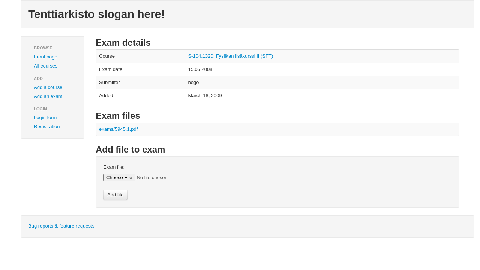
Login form (45, 117)
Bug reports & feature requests (61, 226)
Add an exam (48, 96)
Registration (47, 126)
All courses (46, 66)
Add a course (48, 87)
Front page (45, 57)
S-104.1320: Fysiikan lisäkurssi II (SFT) (230, 56)
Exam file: (113, 167)
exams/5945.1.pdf (118, 129)
